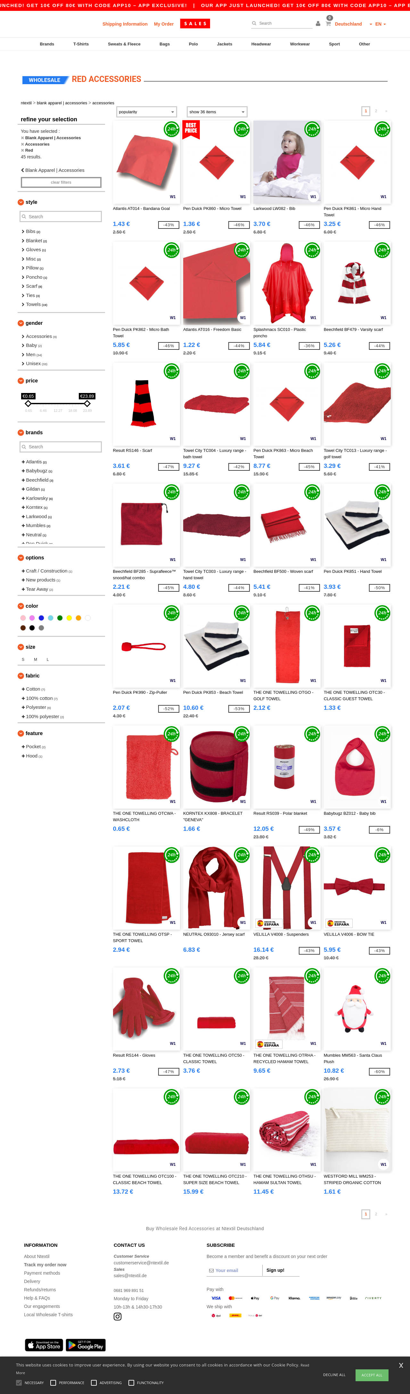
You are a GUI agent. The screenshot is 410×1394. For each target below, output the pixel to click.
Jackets (224, 44)
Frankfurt (109, 1350)
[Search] (280, 23)
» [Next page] (386, 100)
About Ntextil (36, 1245)
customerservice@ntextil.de (141, 1251)
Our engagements (42, 1295)
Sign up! (275, 1259)
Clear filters (61, 171)
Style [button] (31, 191)
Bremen (214, 1350)
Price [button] (32, 369)
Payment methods (42, 1262)
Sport (334, 44)
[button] (319, 24)
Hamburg (48, 1350)
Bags (165, 44)
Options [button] (35, 546)
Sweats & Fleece (124, 44)
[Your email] (234, 1259)
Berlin (30, 1350)
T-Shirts (81, 44)
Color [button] (32, 595)
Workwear (300, 44)
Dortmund (147, 1350)
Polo (193, 44)
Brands (47, 44)
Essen (127, 1350)
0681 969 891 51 (130, 1279)
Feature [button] (34, 722)
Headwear (261, 44)
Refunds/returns (40, 1278)
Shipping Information (125, 24)
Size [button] (30, 636)
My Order (164, 24)
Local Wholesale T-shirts (48, 1303)
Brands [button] (34, 421)
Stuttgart (169, 1350)
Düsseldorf (192, 1350)
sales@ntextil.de (130, 1264)
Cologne (87, 1350)
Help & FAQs (37, 1287)
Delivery (32, 1270)
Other (364, 44)
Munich (68, 1350)
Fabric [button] (33, 665)
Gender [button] (34, 312)
